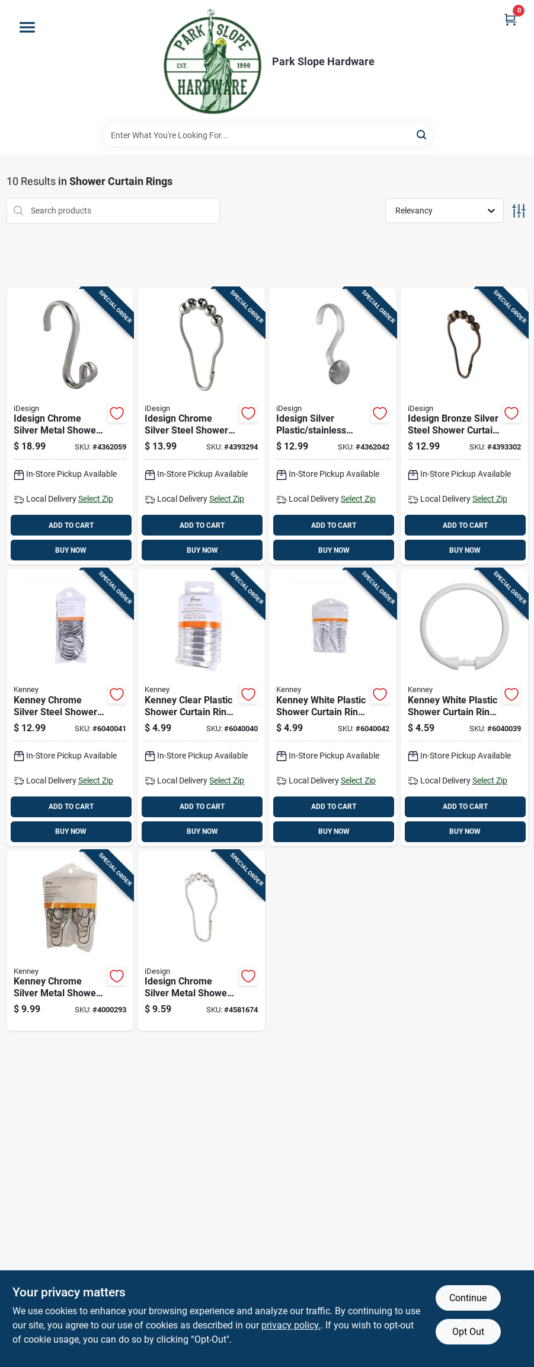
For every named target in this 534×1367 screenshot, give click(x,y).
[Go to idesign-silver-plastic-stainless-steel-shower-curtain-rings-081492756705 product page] (332, 426)
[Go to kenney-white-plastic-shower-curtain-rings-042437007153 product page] (332, 707)
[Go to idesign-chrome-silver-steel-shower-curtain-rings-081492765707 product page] (201, 426)
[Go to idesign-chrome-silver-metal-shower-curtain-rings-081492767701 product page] (201, 940)
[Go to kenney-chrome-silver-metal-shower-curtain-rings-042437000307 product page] (70, 940)
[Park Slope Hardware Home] (212, 61)
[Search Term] (267, 135)
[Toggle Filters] (519, 211)
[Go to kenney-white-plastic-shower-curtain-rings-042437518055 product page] (464, 707)
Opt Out (468, 1331)
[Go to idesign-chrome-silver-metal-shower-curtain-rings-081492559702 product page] (70, 426)
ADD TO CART (71, 525)
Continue (468, 1298)
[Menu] (27, 27)
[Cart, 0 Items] (510, 19)
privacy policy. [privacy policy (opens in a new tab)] (291, 1325)
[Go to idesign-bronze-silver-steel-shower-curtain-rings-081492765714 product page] (464, 426)
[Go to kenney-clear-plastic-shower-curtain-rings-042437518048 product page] (201, 707)
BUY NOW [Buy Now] (71, 550)
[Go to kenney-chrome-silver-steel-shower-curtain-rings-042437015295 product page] (70, 707)
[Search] (422, 134)
